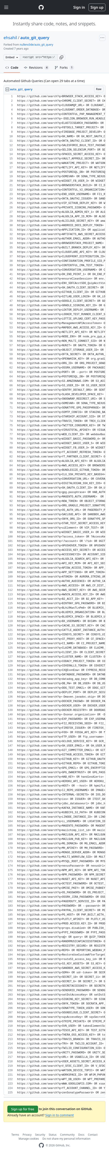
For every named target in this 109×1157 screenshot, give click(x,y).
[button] (61, 57)
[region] (54, 594)
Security (40, 1135)
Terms (15, 1135)
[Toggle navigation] (6, 7)
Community (67, 1135)
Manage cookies (29, 1139)
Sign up (97, 7)
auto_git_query (34, 37)
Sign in (79, 7)
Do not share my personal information (66, 1139)
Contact (92, 1135)
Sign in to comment (59, 1115)
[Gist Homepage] (41, 7)
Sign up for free (22, 1109)
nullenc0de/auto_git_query (36, 44)
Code (11, 67)
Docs (81, 1135)
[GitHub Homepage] (41, 1145)
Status (53, 1135)
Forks (64, 67)
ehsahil (10, 37)
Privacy (27, 1135)
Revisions (36, 67)
